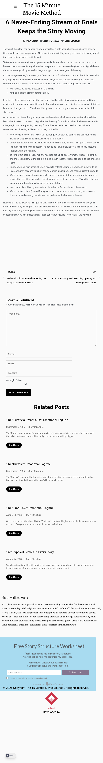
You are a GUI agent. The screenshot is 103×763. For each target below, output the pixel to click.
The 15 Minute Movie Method (45, 687)
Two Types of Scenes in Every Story (30, 552)
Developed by (51, 712)
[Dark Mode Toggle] (10, 755)
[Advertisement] (51, 240)
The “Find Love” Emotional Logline (29, 508)
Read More (14, 445)
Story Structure (72, 40)
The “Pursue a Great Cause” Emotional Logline (37, 420)
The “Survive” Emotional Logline (28, 464)
